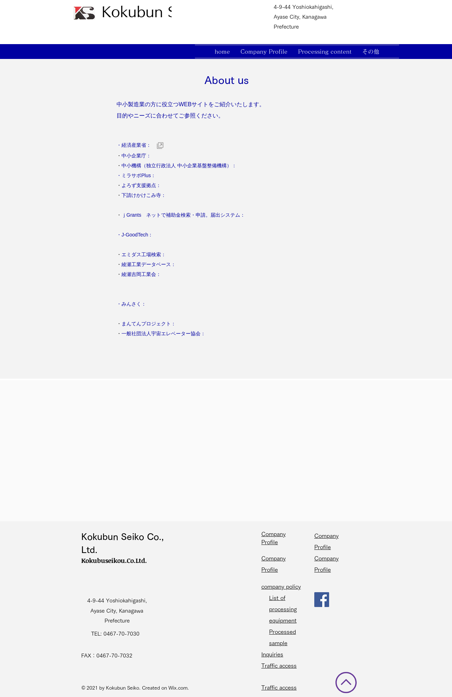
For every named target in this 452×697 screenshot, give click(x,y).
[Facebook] (321, 599)
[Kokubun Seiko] (153, 11)
